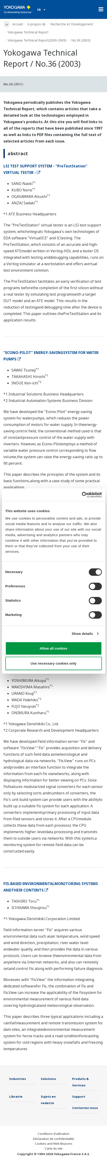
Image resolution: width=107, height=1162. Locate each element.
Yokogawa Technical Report (28, 32)
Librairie (15, 1096)
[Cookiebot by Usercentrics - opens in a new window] (82, 495)
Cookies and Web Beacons (53, 1143)
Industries (17, 1079)
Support (78, 1096)
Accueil (17, 24)
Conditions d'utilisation (53, 1134)
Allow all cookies (53, 648)
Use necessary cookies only (53, 663)
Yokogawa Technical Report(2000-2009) (36, 40)
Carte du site (54, 1148)
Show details (82, 634)
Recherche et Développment (71, 24)
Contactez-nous (85, 1108)
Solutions (48, 1079)
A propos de (36, 24)
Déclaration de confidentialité (53, 1139)
